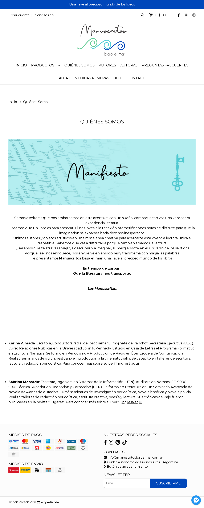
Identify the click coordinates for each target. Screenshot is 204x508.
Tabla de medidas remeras (83, 78)
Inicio (21, 65)
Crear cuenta (18, 15)
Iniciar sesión (43, 15)
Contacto (137, 78)
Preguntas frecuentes (165, 65)
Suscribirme (168, 483)
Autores (107, 65)
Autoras (129, 65)
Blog (118, 78)
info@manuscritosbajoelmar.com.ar (133, 457)
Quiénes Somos (79, 65)
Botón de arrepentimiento (126, 466)
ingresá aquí (128, 363)
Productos (45, 65)
